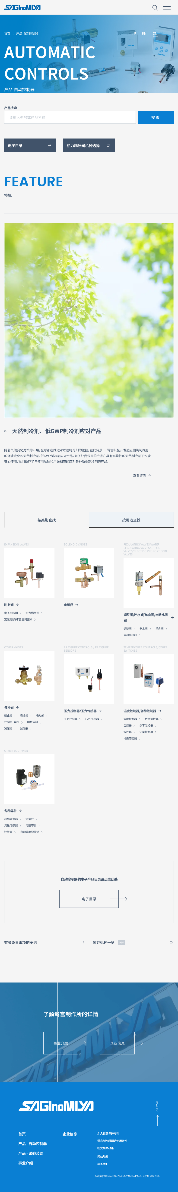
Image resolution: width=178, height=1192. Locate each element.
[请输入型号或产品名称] (70, 117)
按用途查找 (131, 520)
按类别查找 (47, 520)
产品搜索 (10, 107)
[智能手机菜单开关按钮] (167, 8)
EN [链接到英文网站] (144, 34)
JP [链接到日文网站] (134, 34)
